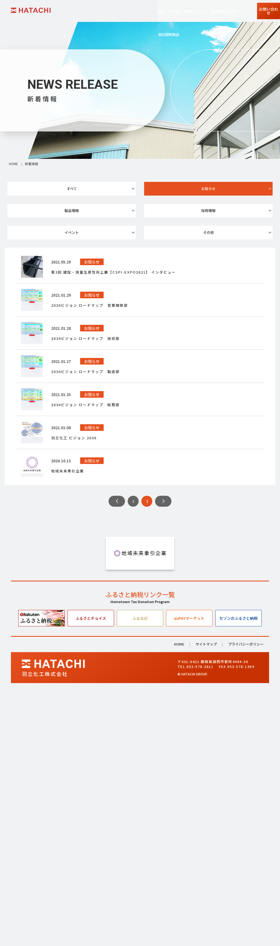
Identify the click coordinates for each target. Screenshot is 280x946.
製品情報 (231, 190)
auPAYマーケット (189, 870)
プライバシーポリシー (246, 896)
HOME (179, 896)
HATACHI (31, 10)
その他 (231, 209)
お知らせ (140, 190)
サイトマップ (206, 896)
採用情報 (49, 209)
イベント (140, 209)
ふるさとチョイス (90, 870)
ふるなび (140, 870)
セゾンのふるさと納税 (238, 870)
